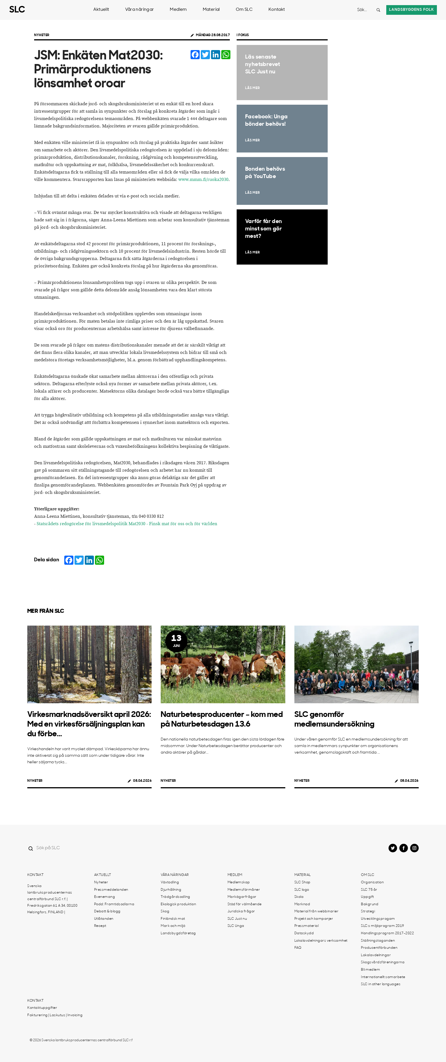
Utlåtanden (103, 919)
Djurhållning (171, 890)
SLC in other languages (380, 984)
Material (211, 10)
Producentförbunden (379, 948)
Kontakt (277, 10)
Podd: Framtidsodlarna (114, 904)
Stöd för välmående (245, 904)
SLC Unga (236, 926)
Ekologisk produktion (178, 904)
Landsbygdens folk (411, 10)
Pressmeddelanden (111, 890)
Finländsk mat (173, 919)
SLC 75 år (369, 890)
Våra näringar (139, 10)
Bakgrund (369, 904)
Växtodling (170, 882)
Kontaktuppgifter (42, 1008)
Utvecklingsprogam (378, 919)
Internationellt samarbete (383, 977)
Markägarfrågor (242, 897)
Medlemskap (239, 882)
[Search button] (378, 10)
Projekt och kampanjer (313, 919)
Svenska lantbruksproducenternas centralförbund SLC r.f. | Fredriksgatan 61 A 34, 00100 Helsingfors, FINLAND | (52, 899)
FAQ (298, 948)
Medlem (178, 10)
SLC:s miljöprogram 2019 (382, 926)
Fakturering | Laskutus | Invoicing (54, 1015)
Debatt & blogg (107, 911)
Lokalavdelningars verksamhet (321, 941)
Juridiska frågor (241, 911)
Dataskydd (304, 933)
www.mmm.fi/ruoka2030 (203, 180)
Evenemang (104, 897)
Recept (100, 926)
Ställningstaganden (378, 941)
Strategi (368, 911)
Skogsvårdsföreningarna (382, 962)
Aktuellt (101, 10)
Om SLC (244, 10)
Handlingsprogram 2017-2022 (387, 933)
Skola (299, 897)
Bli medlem (370, 970)
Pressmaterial (306, 926)
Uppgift (367, 897)
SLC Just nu (237, 919)
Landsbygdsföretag (178, 933)
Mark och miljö (173, 926)
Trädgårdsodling (175, 897)
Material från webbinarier (316, 911)
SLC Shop (302, 882)
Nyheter (41, 35)
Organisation (372, 882)
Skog (165, 911)
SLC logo (301, 890)
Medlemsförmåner (244, 890)
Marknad (302, 904)
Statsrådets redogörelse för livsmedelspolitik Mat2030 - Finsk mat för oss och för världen (127, 524)
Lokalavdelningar (376, 955)
